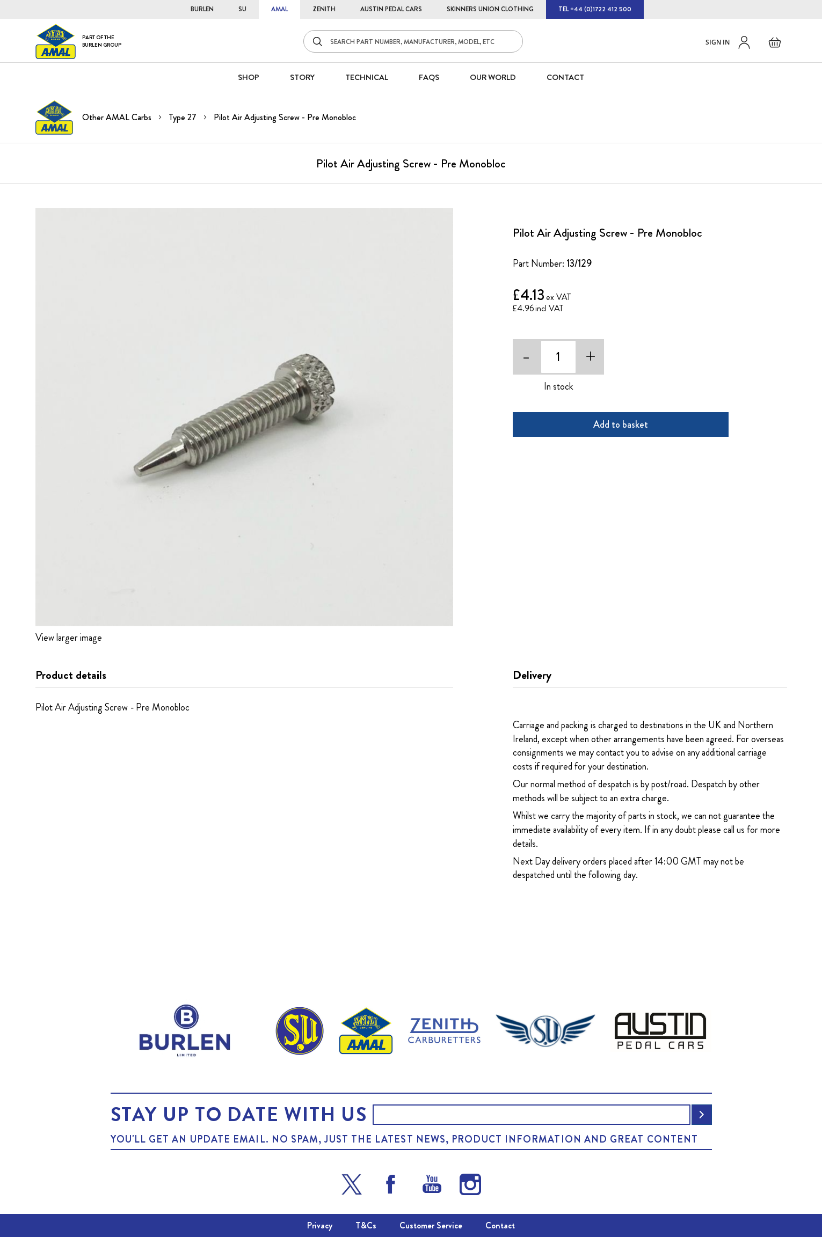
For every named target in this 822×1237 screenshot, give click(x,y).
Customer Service (430, 1225)
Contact (500, 1225)
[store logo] (78, 41)
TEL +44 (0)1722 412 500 (594, 9)
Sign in (717, 42)
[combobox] (413, 41)
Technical (366, 77)
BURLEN (202, 9)
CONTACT (565, 77)
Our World (493, 77)
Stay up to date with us (239, 1114)
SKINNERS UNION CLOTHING (490, 9)
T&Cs (365, 1225)
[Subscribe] (702, 1114)
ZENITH (324, 9)
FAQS (429, 77)
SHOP (248, 77)
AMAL (279, 9)
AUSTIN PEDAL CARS (391, 9)
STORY (302, 77)
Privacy (319, 1225)
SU (242, 9)
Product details (70, 675)
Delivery (532, 675)
